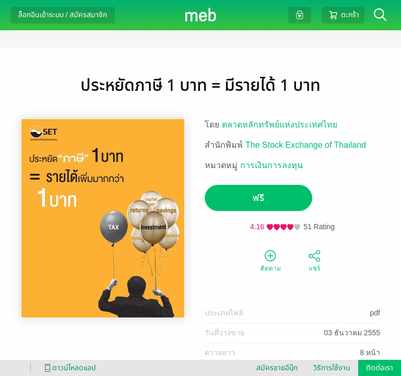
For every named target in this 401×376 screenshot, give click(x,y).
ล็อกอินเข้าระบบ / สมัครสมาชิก (62, 14)
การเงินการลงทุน (271, 165)
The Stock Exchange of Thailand (305, 144)
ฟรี (258, 198)
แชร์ (314, 260)
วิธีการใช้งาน (331, 367)
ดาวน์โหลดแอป (68, 367)
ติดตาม (271, 260)
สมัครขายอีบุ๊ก (277, 367)
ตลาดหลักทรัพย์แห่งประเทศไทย (279, 124)
